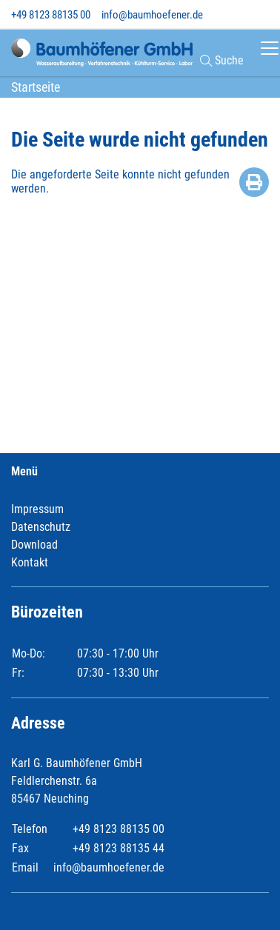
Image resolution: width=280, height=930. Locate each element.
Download (34, 545)
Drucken (254, 182)
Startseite (35, 87)
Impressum (37, 509)
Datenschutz (40, 527)
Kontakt (29, 562)
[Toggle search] (261, 14)
